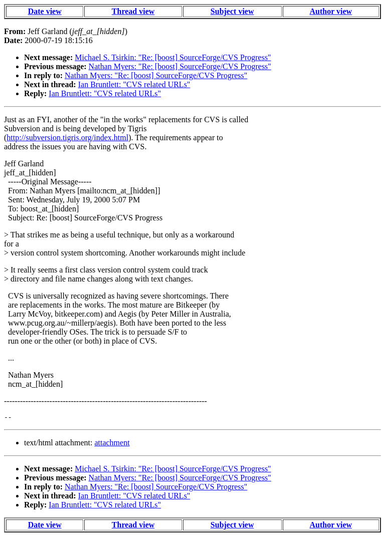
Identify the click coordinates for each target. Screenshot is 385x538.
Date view (45, 11)
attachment (111, 444)
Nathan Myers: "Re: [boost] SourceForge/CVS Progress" (180, 66)
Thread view (133, 11)
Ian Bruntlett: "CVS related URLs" (134, 84)
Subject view (232, 11)
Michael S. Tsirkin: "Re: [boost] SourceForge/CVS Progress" (173, 57)
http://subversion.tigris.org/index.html (67, 137)
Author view (331, 11)
